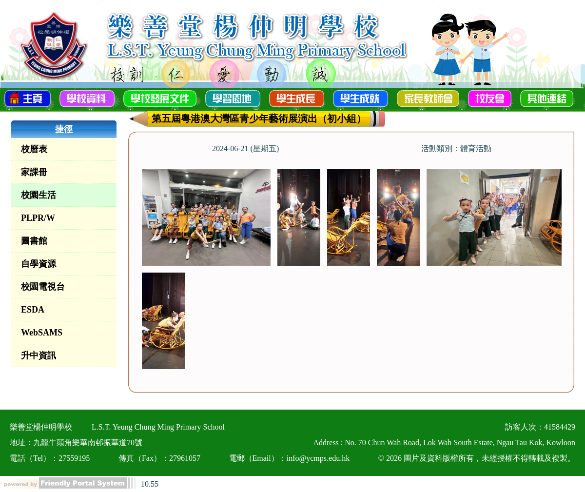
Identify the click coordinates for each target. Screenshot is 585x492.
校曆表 (34, 149)
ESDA (32, 310)
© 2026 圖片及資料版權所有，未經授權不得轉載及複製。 (476, 458)
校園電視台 (43, 287)
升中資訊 (38, 355)
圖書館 (34, 241)
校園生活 (38, 195)
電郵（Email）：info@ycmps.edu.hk (289, 458)
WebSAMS (41, 332)
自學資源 (38, 264)
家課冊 (34, 172)
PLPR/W (38, 218)
